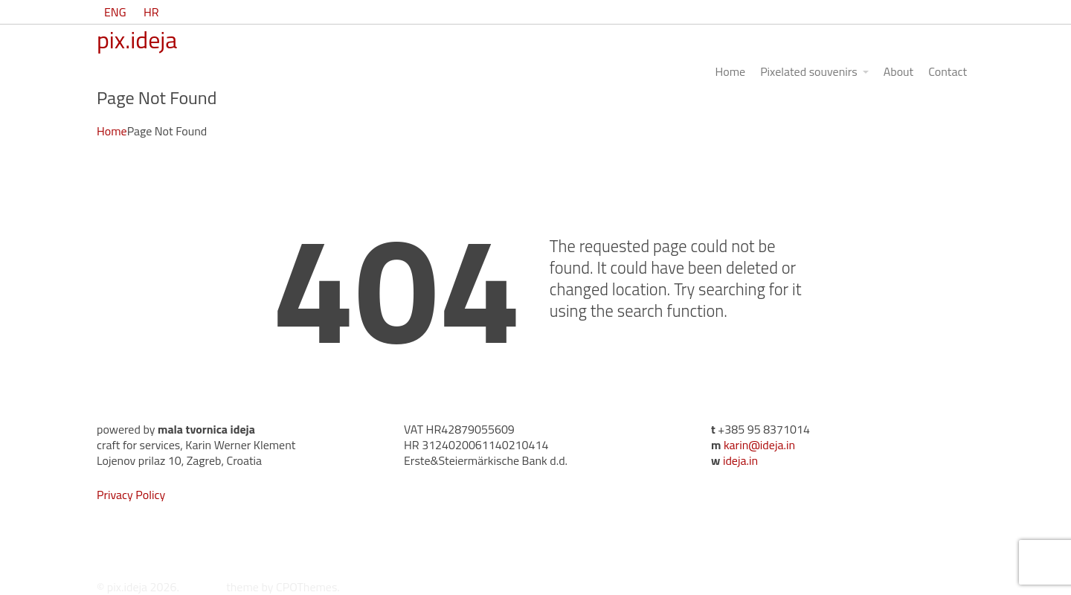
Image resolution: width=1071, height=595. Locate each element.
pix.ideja (137, 39)
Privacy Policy (131, 495)
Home (112, 131)
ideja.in (740, 460)
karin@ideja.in (759, 445)
